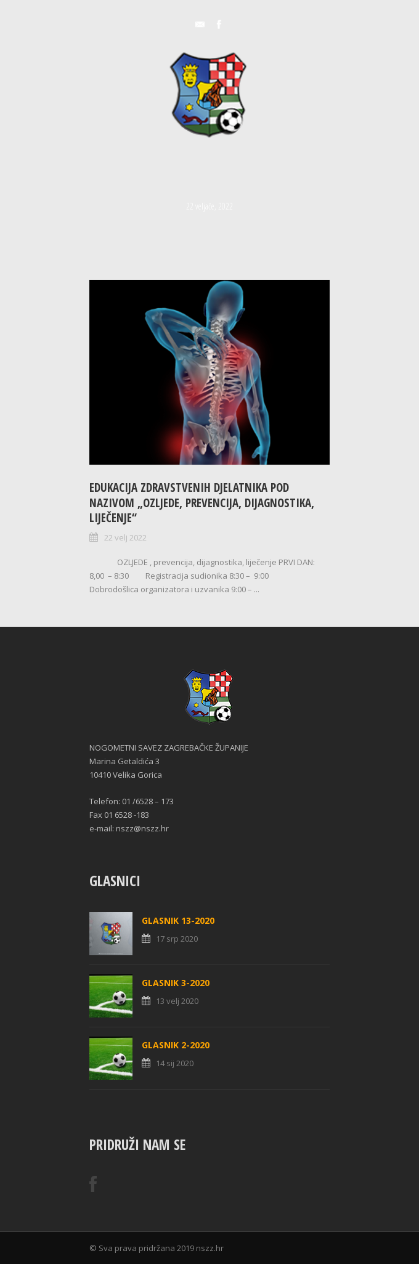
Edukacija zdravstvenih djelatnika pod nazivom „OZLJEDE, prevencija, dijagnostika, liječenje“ (201, 502)
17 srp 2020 (177, 938)
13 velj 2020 (177, 1000)
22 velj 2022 (125, 537)
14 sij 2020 (174, 1063)
